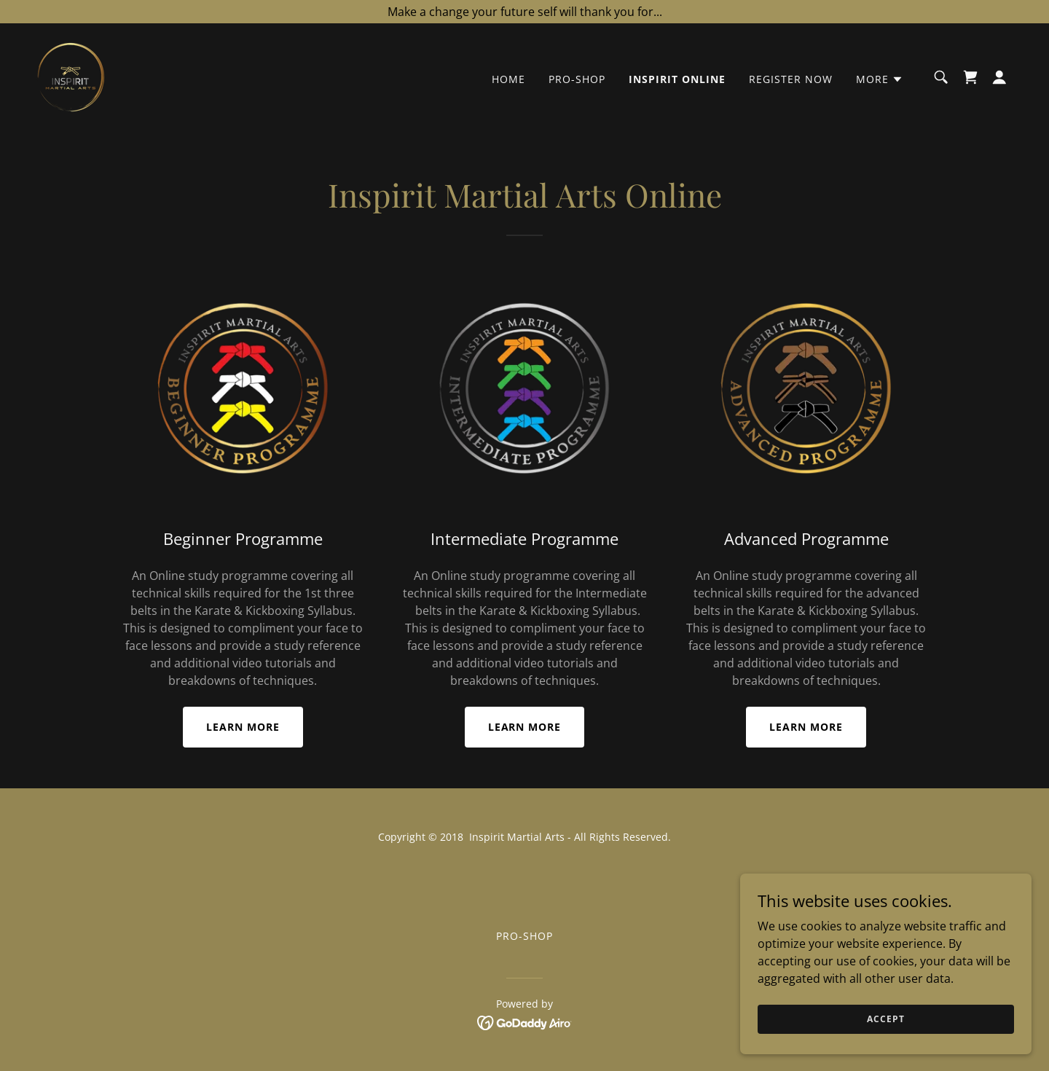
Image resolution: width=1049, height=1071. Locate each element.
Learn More (243, 727)
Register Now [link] (791, 79)
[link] (70, 76)
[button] (879, 79)
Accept (885, 1049)
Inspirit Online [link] (677, 79)
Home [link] (508, 79)
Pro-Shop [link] (577, 79)
